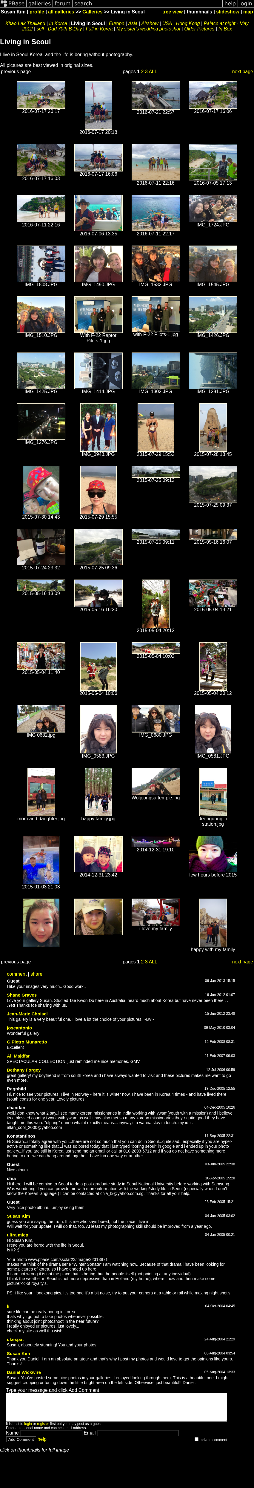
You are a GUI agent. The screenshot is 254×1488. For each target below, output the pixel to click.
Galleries (92, 11)
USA (167, 23)
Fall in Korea (99, 28)
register (43, 1429)
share (36, 974)
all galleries (61, 11)
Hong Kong (188, 23)
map (248, 11)
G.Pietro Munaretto (27, 1041)
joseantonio (19, 1027)
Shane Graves (22, 994)
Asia (133, 23)
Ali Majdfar (18, 1055)
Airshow (149, 23)
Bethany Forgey (24, 1069)
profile (37, 11)
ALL (153, 71)
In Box (225, 28)
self (40, 28)
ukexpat (15, 1339)
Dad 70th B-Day (65, 28)
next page (242, 71)
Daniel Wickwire (24, 1372)
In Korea (58, 23)
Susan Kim (18, 1216)
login (28, 1429)
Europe (116, 23)
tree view (172, 11)
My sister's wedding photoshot (148, 28)
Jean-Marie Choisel (27, 1013)
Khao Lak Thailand (25, 23)
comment (17, 974)
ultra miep (17, 1234)
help (42, 1444)
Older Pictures (199, 28)
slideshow (227, 11)
